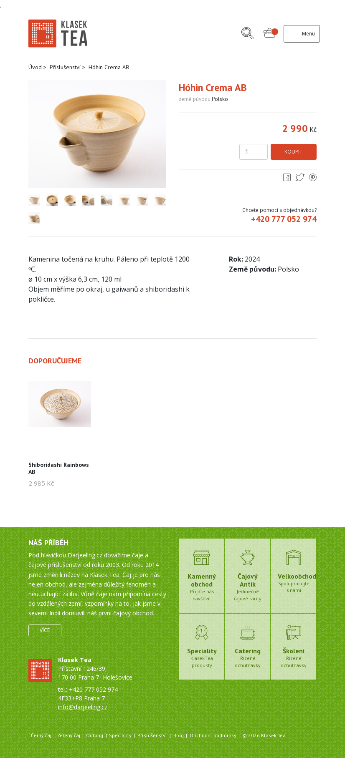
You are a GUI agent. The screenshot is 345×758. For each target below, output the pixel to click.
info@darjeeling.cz (82, 707)
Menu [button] (302, 33)
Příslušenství (65, 67)
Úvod (35, 67)
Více (45, 630)
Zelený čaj (68, 735)
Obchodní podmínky (213, 735)
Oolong (94, 735)
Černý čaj (41, 735)
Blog (178, 735)
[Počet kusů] (253, 152)
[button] (247, 34)
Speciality (120, 735)
